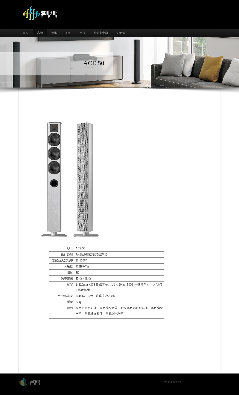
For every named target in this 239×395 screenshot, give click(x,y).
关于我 (120, 32)
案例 (68, 32)
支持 (82, 32)
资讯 (54, 32)
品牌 (40, 32)
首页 (26, 32)
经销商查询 (101, 32)
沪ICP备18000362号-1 (171, 382)
